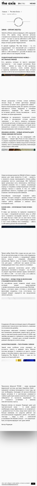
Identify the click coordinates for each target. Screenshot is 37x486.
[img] (8, 3)
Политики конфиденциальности (10, 484)
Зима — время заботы (9, 14)
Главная (4, 11)
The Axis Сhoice (15, 11)
